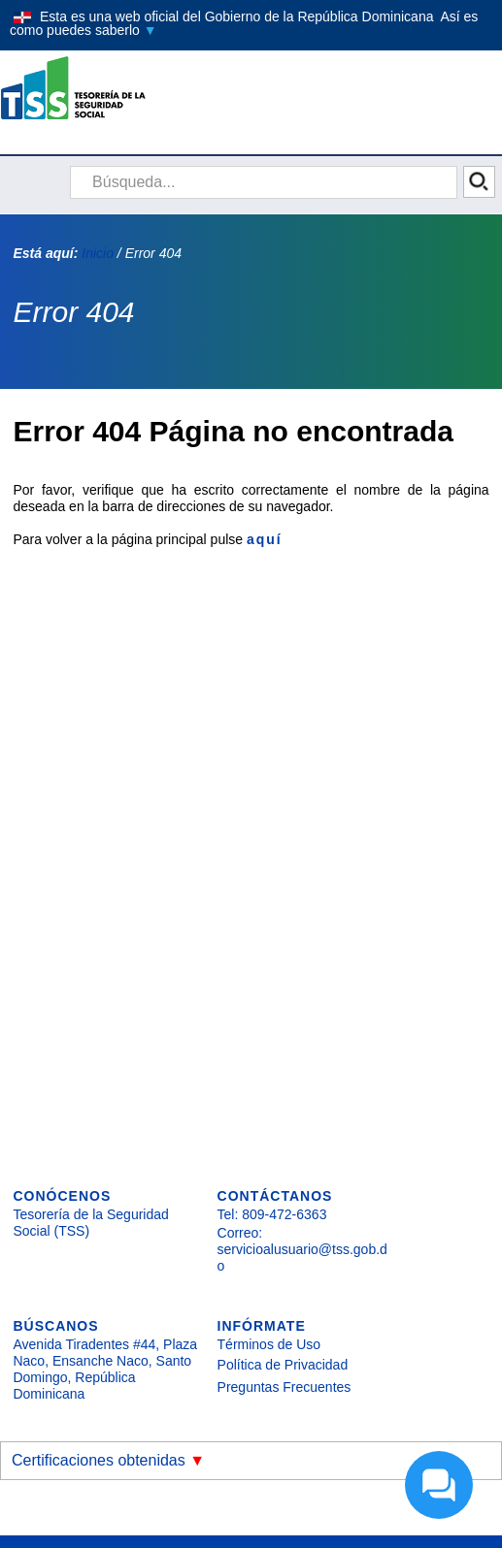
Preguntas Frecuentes (284, 1387)
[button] (251, 23)
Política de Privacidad (283, 1364)
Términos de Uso (269, 1344)
